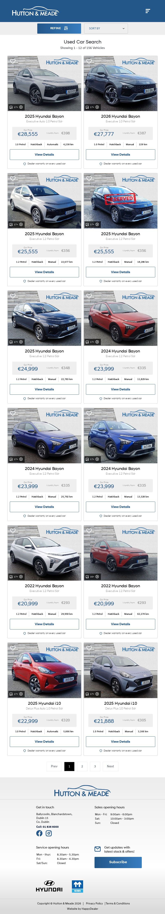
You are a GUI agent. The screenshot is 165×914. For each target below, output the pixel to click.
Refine (59, 28)
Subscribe (118, 862)
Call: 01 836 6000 (47, 827)
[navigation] (148, 12)
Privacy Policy (94, 903)
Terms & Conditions (118, 903)
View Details (44, 154)
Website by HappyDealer (82, 909)
